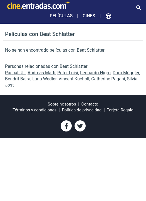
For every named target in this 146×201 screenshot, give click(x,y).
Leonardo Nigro (95, 72)
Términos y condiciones (34, 110)
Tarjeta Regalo (120, 110)
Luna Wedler (44, 79)
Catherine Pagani (108, 79)
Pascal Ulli (15, 72)
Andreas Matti (41, 72)
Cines (89, 15)
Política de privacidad (82, 110)
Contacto (89, 104)
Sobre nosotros (62, 104)
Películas (61, 15)
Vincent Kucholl (73, 79)
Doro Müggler (126, 72)
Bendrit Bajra (17, 79)
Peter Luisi (67, 72)
